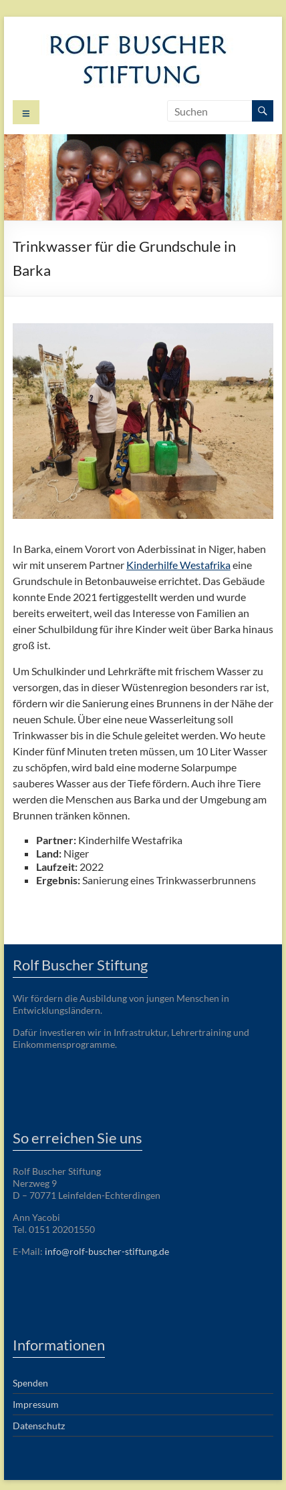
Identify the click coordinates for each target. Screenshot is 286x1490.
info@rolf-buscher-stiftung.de (107, 1251)
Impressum (36, 1404)
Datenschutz (39, 1425)
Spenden (30, 1382)
